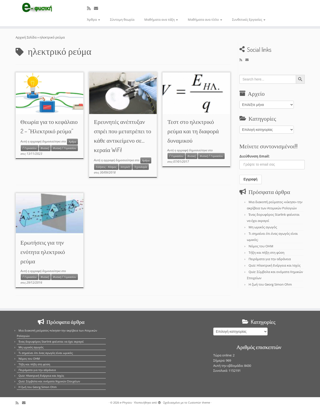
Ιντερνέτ (125, 167)
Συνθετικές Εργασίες (248, 19)
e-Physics (126, 402)
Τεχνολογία (140, 167)
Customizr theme (199, 402)
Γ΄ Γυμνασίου (29, 148)
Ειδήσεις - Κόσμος (106, 167)
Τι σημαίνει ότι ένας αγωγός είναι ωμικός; (46, 353)
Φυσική (45, 148)
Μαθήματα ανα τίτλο (205, 19)
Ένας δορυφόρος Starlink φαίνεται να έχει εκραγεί (51, 341)
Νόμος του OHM (261, 246)
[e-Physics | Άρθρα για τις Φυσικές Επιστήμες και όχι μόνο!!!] (37, 8)
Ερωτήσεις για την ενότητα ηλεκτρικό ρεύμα (43, 251)
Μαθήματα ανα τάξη (161, 19)
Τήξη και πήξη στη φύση (266, 252)
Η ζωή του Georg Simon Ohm (270, 284)
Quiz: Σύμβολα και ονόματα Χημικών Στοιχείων (49, 381)
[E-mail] (97, 8)
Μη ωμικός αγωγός (263, 227)
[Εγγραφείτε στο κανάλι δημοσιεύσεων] (90, 8)
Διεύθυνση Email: (254, 156)
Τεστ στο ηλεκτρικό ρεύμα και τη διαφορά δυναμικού (193, 131)
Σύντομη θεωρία (122, 19)
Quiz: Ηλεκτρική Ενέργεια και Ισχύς (274, 265)
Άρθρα (93, 19)
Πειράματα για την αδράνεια (270, 259)
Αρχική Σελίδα (26, 37)
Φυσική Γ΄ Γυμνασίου (64, 148)
